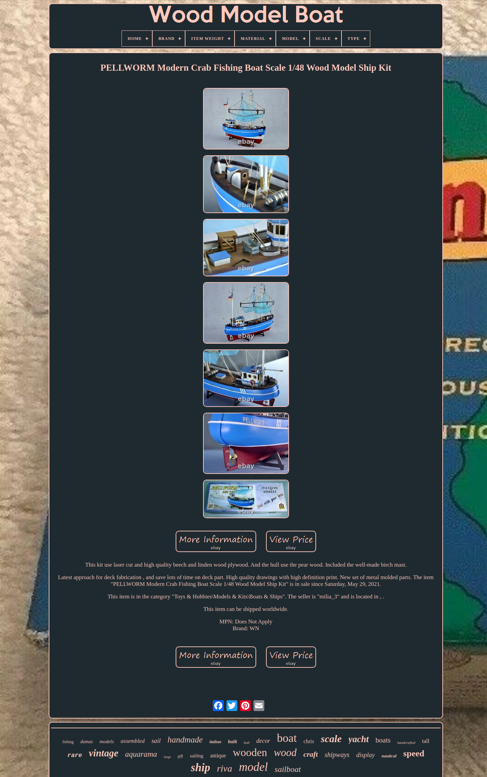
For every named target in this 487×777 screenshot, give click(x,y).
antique (218, 755)
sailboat (288, 769)
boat (287, 738)
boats (383, 740)
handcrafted (406, 742)
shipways (337, 754)
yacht (359, 739)
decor (263, 740)
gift (180, 756)
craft (310, 754)
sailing (196, 755)
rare (74, 755)
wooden (250, 752)
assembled (133, 741)
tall (425, 741)
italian (215, 741)
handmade (185, 739)
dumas (87, 741)
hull (246, 742)
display (365, 754)
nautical (388, 755)
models (106, 741)
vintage (103, 753)
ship (200, 767)
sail (155, 740)
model (253, 767)
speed (413, 753)
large (167, 757)
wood (285, 752)
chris (309, 741)
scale (331, 738)
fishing (67, 741)
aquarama (141, 754)
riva (224, 768)
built (232, 741)
